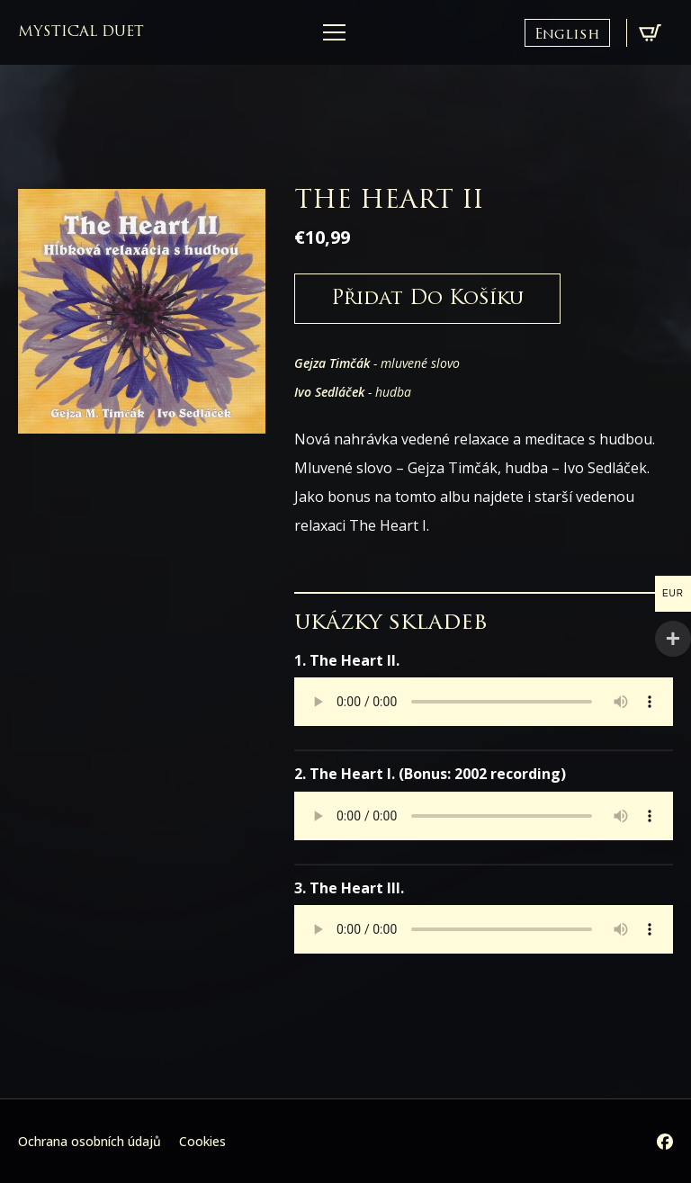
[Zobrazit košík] (650, 33)
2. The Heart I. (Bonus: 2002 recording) (430, 774)
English (567, 35)
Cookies (202, 1141)
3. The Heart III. (349, 888)
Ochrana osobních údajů (89, 1141)
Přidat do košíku (427, 299)
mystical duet (81, 32)
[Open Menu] (334, 33)
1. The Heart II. (346, 660)
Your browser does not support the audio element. (483, 701)
